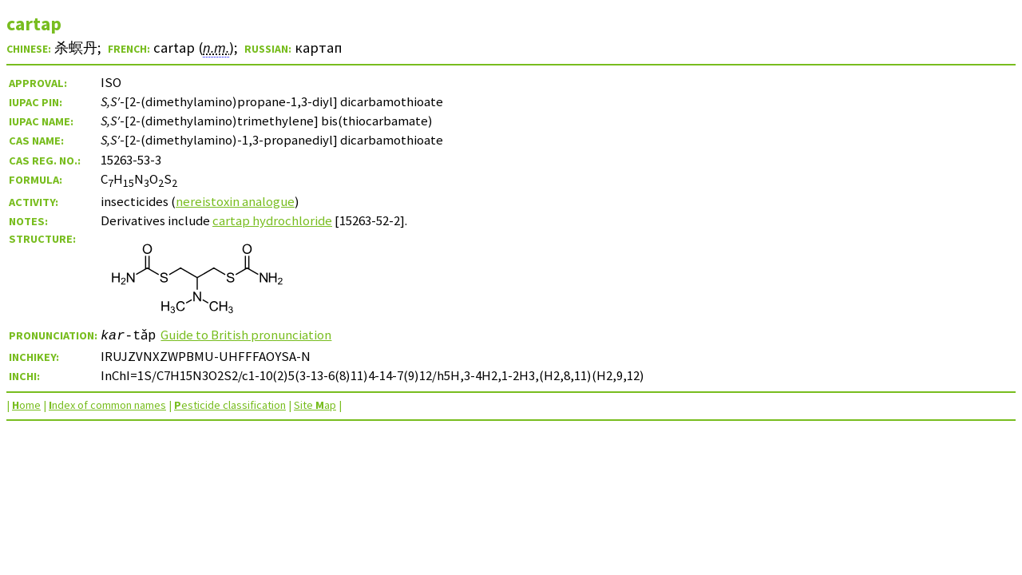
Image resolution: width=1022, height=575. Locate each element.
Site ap (315, 405)
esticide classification (230, 405)
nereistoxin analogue (235, 201)
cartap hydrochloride (272, 220)
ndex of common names (107, 405)
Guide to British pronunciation (247, 334)
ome (26, 405)
